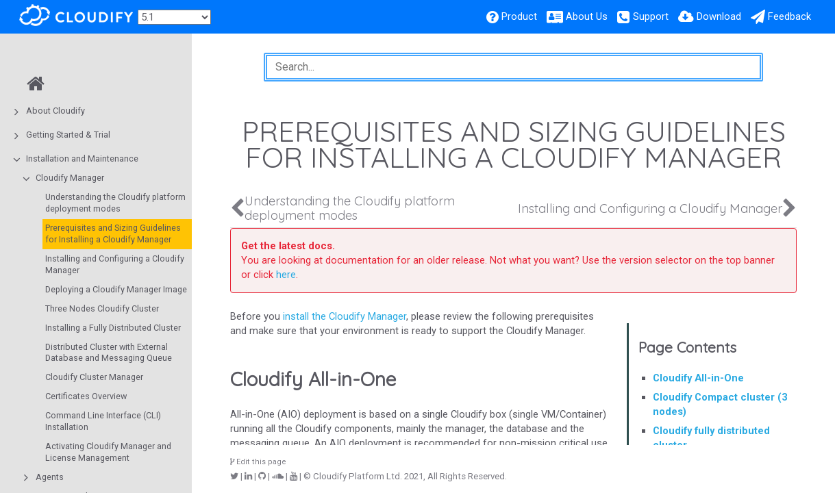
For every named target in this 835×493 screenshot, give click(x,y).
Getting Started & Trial (68, 134)
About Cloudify (55, 110)
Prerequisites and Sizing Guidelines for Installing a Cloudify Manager (113, 233)
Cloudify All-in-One (698, 378)
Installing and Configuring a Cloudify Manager (114, 264)
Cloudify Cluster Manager (94, 377)
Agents (50, 477)
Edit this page (258, 461)
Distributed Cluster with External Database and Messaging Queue (108, 353)
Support (651, 16)
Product (519, 16)
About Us (587, 16)
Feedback (789, 16)
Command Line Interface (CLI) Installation (103, 421)
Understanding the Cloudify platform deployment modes (115, 203)
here (286, 274)
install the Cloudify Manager (344, 316)
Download (719, 16)
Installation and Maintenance (82, 158)
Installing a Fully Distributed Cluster (113, 328)
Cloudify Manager (70, 178)
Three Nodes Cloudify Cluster (102, 308)
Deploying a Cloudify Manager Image (116, 289)
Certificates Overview (86, 396)
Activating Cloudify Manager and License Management (108, 452)
